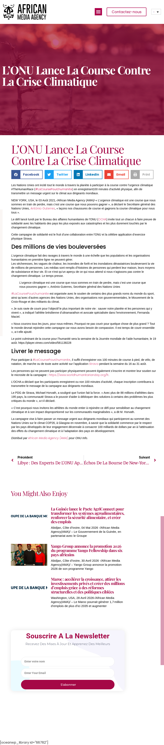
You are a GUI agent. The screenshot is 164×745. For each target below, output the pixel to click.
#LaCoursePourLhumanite (53, 189)
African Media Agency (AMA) (48, 438)
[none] (156, 12)
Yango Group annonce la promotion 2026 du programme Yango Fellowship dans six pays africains (86, 550)
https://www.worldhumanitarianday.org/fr (78, 375)
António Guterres (42, 208)
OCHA (102, 219)
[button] (98, 11)
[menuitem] (156, 12)
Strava (93, 364)
